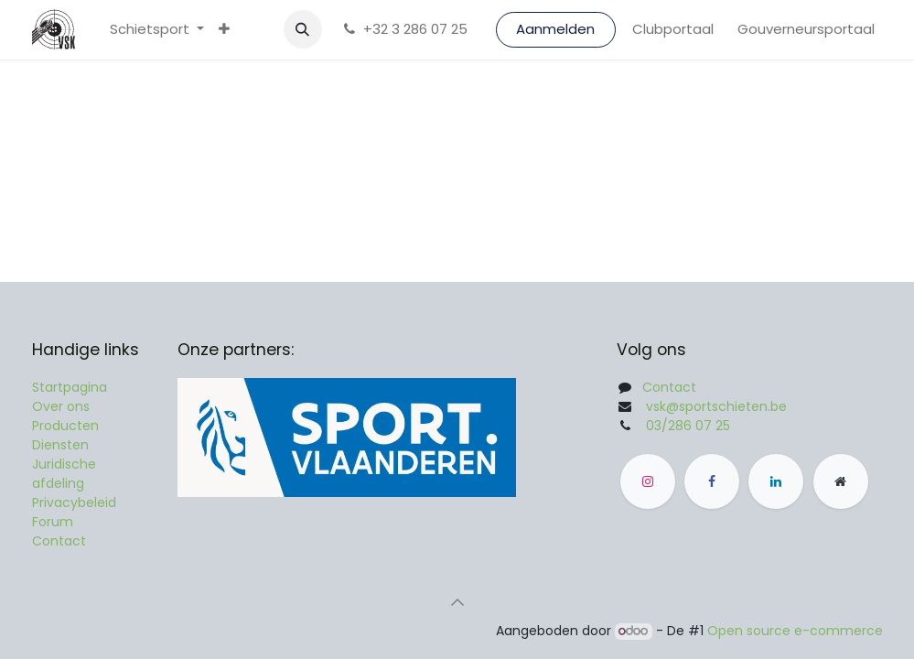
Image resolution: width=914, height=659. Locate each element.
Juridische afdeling (64, 473)
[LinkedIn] (775, 481)
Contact (59, 541)
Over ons (61, 406)
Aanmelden (555, 28)
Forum (52, 522)
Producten (65, 425)
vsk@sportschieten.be (716, 406)
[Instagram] (647, 481)
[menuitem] (156, 30)
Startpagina (69, 387)
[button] (303, 29)
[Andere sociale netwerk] (840, 481)
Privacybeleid (74, 502)
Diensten (60, 445)
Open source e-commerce (795, 630)
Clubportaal (673, 28)
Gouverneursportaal (806, 28)
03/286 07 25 (688, 425)
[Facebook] (711, 481)
